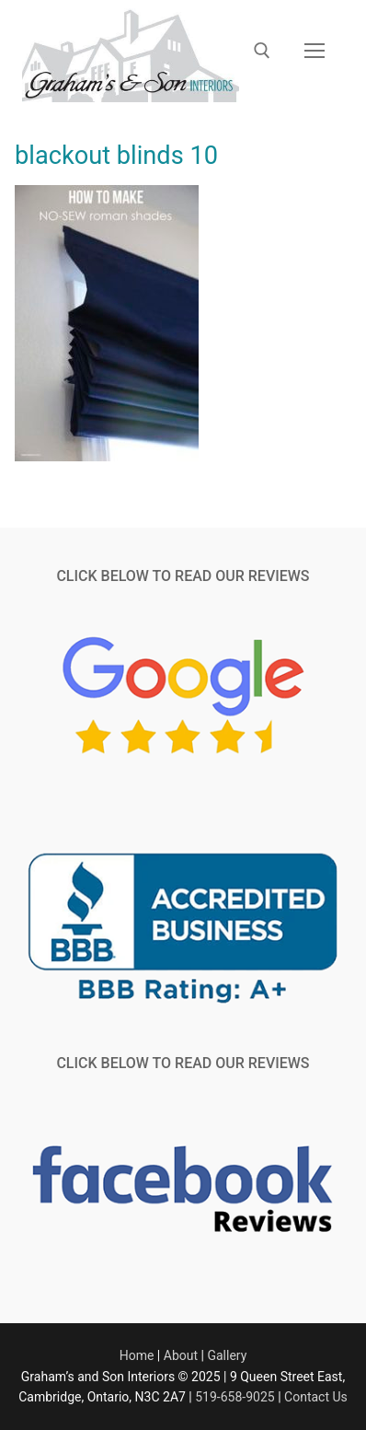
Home (137, 1355)
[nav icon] (314, 51)
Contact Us (316, 1396)
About (181, 1355)
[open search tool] (262, 50)
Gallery (226, 1355)
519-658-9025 (234, 1396)
